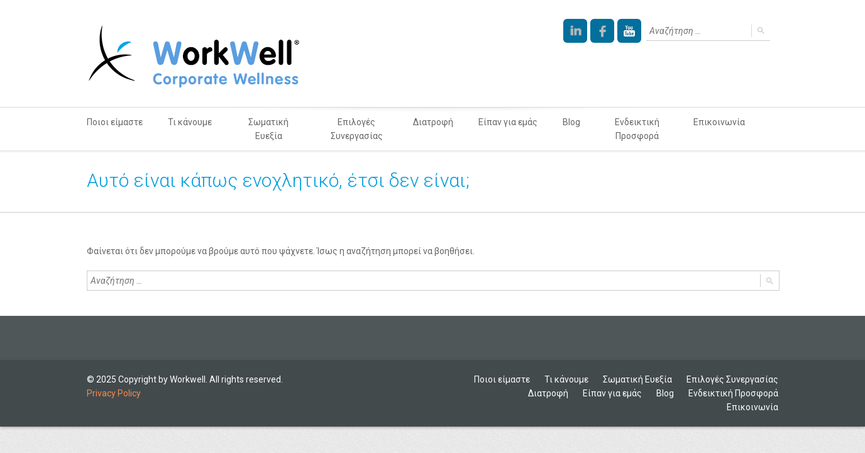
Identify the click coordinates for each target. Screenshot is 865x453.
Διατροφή (433, 122)
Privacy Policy (114, 393)
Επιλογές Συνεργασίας (357, 129)
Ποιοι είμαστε (115, 122)
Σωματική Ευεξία (268, 129)
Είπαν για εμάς (507, 122)
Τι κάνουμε (190, 122)
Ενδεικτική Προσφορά (637, 129)
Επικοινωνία (719, 122)
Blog (571, 122)
